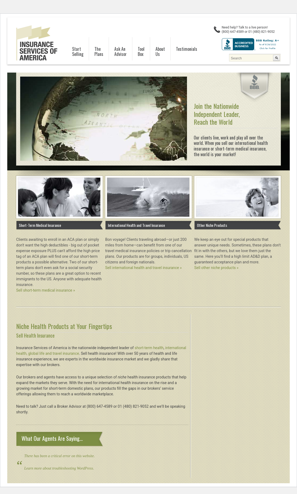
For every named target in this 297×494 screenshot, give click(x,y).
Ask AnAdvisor (120, 52)
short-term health (149, 348)
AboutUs (160, 52)
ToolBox (141, 52)
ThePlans (98, 52)
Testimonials (186, 49)
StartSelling (77, 52)
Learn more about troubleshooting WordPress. (59, 468)
